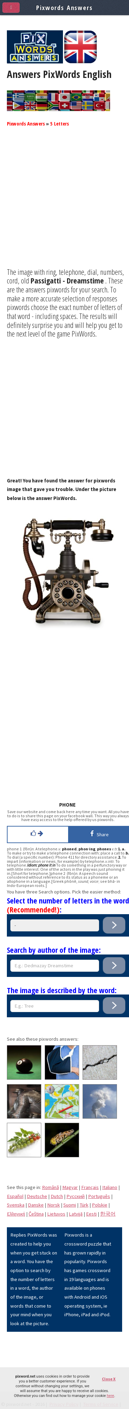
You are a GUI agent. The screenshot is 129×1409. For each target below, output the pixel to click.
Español (15, 1196)
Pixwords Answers (26, 123)
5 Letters (59, 123)
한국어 (108, 1214)
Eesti (91, 1214)
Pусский (75, 1196)
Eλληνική (16, 1214)
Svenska (15, 1205)
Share (98, 833)
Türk (83, 1205)
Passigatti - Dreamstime (67, 280)
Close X (109, 1378)
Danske (36, 1205)
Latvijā (76, 1214)
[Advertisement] (64, 203)
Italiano (109, 1187)
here (110, 1395)
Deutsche (37, 1196)
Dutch (57, 1196)
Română (50, 1187)
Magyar (70, 1187)
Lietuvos (56, 1214)
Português (99, 1196)
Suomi (69, 1205)
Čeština (36, 1214)
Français (90, 1187)
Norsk (53, 1205)
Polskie (99, 1205)
